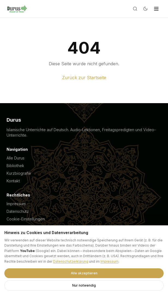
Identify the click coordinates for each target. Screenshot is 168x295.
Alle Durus (16, 158)
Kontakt (13, 181)
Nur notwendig (84, 285)
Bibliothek (15, 165)
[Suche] (135, 8)
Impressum (16, 203)
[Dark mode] (145, 8)
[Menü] (156, 9)
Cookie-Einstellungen (26, 219)
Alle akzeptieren (84, 273)
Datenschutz (18, 211)
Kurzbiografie (19, 173)
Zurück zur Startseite (84, 77)
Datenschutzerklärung (70, 261)
